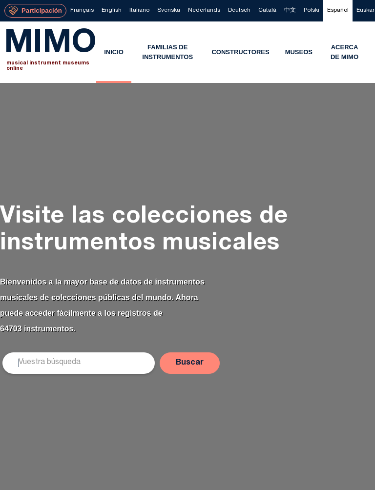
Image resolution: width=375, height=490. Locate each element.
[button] (190, 363)
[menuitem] (82, 10)
